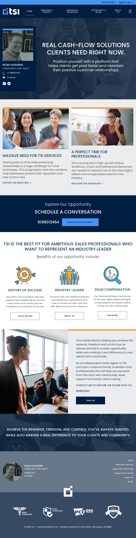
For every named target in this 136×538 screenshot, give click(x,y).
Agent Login (126, 2)
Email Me (9, 77)
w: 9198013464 (11, 73)
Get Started (108, 2)
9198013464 (48, 222)
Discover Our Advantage (87, 183)
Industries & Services (47, 11)
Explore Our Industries (17, 183)
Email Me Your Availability (80, 222)
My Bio (130, 11)
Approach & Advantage (72, 11)
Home (29, 11)
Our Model (112, 315)
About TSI (118, 11)
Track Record (25, 316)
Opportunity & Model (98, 11)
